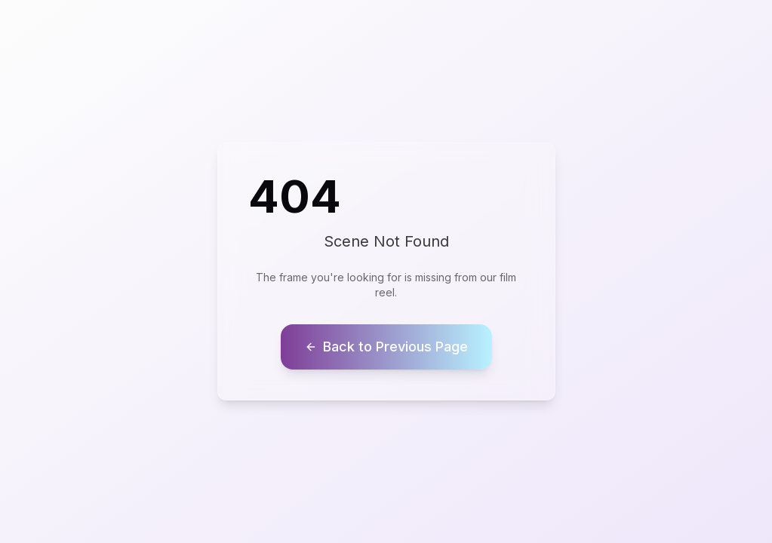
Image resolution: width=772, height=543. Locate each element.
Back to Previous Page (386, 346)
